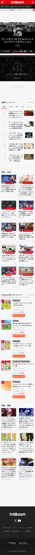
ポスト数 (29, 107)
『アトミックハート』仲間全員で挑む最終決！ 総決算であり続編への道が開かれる (26, 236)
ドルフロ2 (8, 230)
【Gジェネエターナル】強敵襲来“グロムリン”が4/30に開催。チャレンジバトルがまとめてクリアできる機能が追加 (16, 114)
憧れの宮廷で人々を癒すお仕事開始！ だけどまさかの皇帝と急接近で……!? (26, 214)
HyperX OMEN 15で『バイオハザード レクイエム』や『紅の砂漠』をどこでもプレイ (8, 258)
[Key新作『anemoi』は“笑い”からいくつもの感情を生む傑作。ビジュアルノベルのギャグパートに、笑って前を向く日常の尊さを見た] (26, 412)
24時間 (10, 107)
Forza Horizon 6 (28, 252)
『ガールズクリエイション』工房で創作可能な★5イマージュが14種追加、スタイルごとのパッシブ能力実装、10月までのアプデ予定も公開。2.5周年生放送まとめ (26, 190)
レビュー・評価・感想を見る (16, 74)
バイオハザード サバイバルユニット (10, 208)
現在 (4, 107)
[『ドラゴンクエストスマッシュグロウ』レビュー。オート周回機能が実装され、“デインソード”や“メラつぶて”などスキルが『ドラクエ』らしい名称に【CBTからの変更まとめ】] (26, 462)
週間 (17, 107)
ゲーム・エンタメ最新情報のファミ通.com (11, 10)
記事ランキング (7, 102)
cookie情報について (17, 531)
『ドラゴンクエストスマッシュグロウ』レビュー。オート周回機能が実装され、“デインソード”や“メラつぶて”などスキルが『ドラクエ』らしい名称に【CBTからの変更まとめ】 (26, 472)
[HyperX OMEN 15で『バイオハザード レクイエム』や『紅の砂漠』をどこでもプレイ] (8, 249)
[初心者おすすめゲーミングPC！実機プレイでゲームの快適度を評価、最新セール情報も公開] (8, 179)
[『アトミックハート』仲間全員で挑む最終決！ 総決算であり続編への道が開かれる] (26, 227)
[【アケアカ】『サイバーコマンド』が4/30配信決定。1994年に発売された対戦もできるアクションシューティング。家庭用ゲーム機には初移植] (29, 135)
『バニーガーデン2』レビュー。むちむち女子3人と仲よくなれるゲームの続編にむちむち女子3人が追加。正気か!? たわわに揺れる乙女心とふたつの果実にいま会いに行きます (8, 422)
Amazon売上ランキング (11, 295)
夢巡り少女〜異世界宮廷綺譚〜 (28, 208)
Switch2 (6, 6)
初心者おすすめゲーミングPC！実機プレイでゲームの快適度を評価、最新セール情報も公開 (8, 188)
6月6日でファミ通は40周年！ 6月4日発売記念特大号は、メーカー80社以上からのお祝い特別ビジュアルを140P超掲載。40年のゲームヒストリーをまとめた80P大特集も (8, 472)
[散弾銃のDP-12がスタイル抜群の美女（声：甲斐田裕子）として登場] (8, 227)
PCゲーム (21, 6)
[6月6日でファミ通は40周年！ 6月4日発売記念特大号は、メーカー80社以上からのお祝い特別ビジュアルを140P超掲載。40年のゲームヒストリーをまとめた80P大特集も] (8, 462)
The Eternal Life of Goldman (28, 274)
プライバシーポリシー (18, 527)
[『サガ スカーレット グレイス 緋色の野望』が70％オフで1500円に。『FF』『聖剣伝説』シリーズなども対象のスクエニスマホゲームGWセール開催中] (29, 157)
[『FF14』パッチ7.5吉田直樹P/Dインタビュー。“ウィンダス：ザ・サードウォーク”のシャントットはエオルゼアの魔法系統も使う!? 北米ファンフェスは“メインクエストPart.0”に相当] (26, 437)
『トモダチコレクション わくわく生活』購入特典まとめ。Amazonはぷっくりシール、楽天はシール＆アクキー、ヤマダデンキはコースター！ (8, 447)
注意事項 (7, 531)
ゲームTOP (6, 51)
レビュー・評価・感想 (19, 51)
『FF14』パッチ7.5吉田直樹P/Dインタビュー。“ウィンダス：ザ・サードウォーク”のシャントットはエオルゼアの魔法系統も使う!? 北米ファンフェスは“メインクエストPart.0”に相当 (26, 447)
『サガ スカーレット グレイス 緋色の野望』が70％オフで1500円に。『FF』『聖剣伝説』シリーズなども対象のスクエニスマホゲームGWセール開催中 (16, 158)
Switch (12, 6)
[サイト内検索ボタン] (33, 2)
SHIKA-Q (8, 274)
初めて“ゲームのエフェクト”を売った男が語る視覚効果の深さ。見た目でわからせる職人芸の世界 (8, 281)
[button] (17, 78)
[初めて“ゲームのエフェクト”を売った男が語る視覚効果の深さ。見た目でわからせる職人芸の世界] (8, 271)
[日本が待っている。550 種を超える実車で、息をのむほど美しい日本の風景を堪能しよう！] (26, 249)
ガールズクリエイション (28, 183)
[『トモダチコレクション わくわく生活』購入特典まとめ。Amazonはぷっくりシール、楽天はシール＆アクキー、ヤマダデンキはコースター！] (8, 437)
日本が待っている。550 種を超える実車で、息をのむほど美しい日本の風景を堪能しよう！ (26, 258)
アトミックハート (28, 230)
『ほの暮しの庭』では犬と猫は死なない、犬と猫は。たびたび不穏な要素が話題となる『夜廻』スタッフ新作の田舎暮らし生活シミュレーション (16, 147)
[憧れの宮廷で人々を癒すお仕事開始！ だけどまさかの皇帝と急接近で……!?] (26, 205)
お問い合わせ (6, 527)
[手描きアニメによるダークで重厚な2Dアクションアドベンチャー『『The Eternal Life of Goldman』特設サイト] (26, 271)
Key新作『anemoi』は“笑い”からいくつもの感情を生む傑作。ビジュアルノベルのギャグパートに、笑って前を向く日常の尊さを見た (26, 422)
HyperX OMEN (9, 252)
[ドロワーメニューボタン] (2, 2)
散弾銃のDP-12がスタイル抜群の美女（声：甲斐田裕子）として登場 (8, 235)
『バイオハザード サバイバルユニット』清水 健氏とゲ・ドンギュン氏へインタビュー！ (8, 214)
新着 (2, 6)
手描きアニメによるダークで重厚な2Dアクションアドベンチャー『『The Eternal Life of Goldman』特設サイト (26, 281)
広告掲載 (27, 531)
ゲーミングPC (9, 183)
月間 (22, 107)
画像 (31, 51)
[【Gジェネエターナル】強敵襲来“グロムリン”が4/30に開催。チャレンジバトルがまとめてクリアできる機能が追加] (29, 113)
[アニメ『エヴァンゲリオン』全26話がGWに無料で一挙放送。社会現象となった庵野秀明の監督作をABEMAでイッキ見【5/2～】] (29, 124)
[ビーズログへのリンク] (24, 543)
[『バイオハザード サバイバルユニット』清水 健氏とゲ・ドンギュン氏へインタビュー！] (8, 205)
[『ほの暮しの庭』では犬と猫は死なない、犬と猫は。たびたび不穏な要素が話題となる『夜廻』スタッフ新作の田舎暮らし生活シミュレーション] (29, 146)
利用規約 (29, 527)
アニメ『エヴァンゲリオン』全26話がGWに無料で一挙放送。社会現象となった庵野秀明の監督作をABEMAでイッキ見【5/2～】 (16, 125)
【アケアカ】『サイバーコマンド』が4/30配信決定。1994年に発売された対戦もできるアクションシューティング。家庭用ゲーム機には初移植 (16, 136)
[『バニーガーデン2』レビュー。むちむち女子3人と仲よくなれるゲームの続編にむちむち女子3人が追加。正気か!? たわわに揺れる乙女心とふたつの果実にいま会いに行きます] (8, 412)
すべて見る (31, 102)
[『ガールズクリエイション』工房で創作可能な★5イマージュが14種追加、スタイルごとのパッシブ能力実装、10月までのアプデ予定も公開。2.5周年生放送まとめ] (26, 179)
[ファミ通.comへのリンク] (17, 2)
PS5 (16, 6)
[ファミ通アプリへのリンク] (12, 543)
